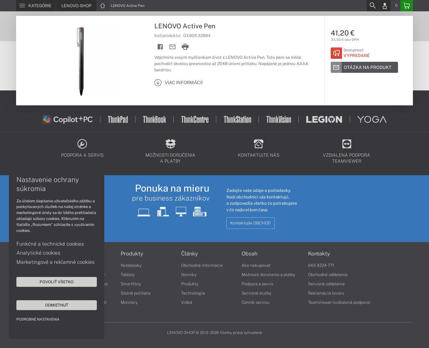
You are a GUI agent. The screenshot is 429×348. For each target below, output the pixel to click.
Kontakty (319, 253)
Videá (186, 302)
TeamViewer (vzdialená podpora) (339, 302)
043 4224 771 (321, 265)
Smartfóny (131, 283)
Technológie (193, 293)
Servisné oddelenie (326, 283)
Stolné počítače (136, 293)
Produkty (132, 253)
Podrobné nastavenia (38, 319)
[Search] (372, 5)
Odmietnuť (56, 305)
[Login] (385, 5)
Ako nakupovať (256, 265)
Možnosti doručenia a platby (268, 274)
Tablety (128, 274)
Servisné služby (256, 293)
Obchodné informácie (202, 265)
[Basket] (406, 5)
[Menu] (36, 5)
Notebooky (131, 265)
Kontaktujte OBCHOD (250, 223)
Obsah (249, 253)
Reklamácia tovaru (326, 293)
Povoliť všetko (57, 281)
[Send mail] (172, 47)
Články (189, 253)
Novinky (189, 274)
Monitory (129, 302)
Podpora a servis (257, 283)
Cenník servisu (255, 302)
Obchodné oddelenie (328, 274)
